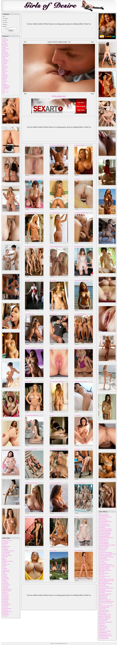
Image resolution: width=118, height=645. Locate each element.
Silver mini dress (53, 314)
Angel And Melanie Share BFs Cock (106, 537)
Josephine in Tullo (102, 613)
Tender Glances (5, 595)
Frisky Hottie (77, 449)
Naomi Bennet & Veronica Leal (80, 212)
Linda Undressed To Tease (104, 611)
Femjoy (3, 57)
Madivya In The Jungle (103, 548)
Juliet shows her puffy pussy (104, 534)
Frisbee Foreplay (102, 589)
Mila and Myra (102, 571)
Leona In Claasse (102, 518)
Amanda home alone (103, 598)
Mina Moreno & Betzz (7, 589)
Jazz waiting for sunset (103, 638)
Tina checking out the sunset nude (57, 381)
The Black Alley (5, 87)
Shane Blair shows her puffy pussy (106, 605)
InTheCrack (4, 62)
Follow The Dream (6, 584)
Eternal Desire (5, 56)
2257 (66, 643)
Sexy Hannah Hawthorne (55, 212)
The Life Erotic (5, 88)
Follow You (4, 574)
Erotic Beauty (5, 53)
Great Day (4, 580)
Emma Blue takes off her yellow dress (106, 579)
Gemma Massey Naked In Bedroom (57, 145)
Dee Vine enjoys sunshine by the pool (106, 601)
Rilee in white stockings (103, 573)
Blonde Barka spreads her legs (105, 570)
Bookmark (5, 26)
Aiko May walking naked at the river (106, 580)
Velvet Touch (5, 616)
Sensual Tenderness (6, 552)
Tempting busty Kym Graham (31, 482)
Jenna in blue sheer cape (104, 539)
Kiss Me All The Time (6, 608)
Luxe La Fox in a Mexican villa (105, 517)
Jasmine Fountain (102, 608)
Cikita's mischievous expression (105, 528)
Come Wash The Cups (103, 540)
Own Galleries (5, 18)
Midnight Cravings (6, 546)
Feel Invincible (5, 587)
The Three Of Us (102, 551)
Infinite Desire (5, 543)
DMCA (52, 643)
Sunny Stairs (77, 179)
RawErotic (4, 78)
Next (92, 42)
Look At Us (4, 544)
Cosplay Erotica (5, 48)
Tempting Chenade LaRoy (104, 536)
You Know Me (5, 598)
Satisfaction (4, 592)
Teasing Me (4, 568)
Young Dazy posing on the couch (105, 635)
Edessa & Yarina (53, 550)
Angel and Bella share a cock (56, 246)
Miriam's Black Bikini (103, 582)
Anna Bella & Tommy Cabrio (8, 550)
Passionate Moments (6, 604)
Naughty (27, 175)
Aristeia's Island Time (103, 628)
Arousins (4, 41)
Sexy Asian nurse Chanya (104, 586)
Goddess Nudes (5, 60)
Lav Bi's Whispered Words (104, 524)
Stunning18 (4, 84)
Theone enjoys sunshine (103, 619)
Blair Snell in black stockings (31, 212)
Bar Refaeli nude (53, 280)
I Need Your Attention (103, 519)
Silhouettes (4, 559)
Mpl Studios (4, 68)
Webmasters (5, 24)
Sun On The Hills (102, 585)
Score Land (4, 81)
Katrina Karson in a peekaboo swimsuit (107, 565)
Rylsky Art (4, 79)
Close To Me (4, 607)
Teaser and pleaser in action (104, 576)
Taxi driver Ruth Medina (104, 543)
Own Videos (5, 20)
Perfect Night (5, 581)
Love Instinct (5, 586)
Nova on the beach (102, 549)
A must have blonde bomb (55, 179)
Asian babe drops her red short (80, 381)
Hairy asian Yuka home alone (105, 531)
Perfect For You (5, 593)
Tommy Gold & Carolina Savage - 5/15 (59, 42)
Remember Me (5, 602)
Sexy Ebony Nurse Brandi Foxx (105, 521)
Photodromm (5, 75)
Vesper (26, 145)
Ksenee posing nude (103, 562)
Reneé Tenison (102, 574)
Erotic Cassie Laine (103, 620)
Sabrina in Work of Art (103, 595)
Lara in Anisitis (102, 592)
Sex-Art (4, 82)
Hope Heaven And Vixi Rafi (30, 449)
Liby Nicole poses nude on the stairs (106, 556)
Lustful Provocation (6, 590)
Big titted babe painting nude (31, 179)
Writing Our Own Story (7, 540)
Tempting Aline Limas (29, 314)
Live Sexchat (5, 22)
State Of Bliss (5, 556)
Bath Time (4, 565)
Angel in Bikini (102, 527)
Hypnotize (4, 562)
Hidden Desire (5, 613)
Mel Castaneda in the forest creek (105, 564)
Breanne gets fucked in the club (80, 347)
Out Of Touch (5, 577)
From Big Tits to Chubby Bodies (105, 622)
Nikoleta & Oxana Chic (79, 246)
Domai (3, 50)
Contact (3, 567)
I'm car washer (102, 561)
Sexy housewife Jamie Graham (105, 555)
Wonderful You (5, 547)
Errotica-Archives (6, 54)
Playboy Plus (5, 77)
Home (4, 16)
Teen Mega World (6, 85)
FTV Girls (4, 59)
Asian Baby (27, 280)
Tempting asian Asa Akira (30, 516)
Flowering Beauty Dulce (104, 636)
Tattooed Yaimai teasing (103, 515)
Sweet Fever (4, 576)
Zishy (3, 93)
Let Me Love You (5, 570)
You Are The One (5, 564)
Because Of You (102, 623)
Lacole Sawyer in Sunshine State (105, 530)
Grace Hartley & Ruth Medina (105, 533)
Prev (25, 42)
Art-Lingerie (4, 42)
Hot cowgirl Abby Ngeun (104, 607)
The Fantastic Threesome (104, 610)
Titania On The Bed (103, 522)
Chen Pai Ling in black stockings (105, 552)
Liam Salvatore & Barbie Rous (105, 593)
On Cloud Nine (5, 541)
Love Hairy (4, 63)
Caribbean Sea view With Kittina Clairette (107, 554)
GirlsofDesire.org (61, 643)
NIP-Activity (5, 71)
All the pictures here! (59, 96)
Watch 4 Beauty (5, 91)
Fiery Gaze (52, 347)
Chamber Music (102, 629)
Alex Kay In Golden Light (104, 559)
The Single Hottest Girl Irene (104, 525)
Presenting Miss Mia (103, 632)
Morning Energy (5, 599)
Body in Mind (5, 45)
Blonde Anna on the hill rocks (105, 599)
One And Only (5, 610)
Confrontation (5, 549)
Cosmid (3, 47)
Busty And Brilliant (103, 558)
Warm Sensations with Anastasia (105, 583)
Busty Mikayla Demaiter (79, 145)
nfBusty (4, 69)
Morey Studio (5, 66)
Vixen (3, 90)
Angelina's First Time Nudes (104, 616)
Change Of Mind (5, 571)
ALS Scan (4, 38)
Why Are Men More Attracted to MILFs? (107, 545)
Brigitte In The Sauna (78, 550)
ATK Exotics (5, 44)
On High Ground (5, 614)
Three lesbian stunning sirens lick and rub (58, 449)
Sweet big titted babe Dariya (55, 482)
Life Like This (5, 605)
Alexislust (76, 516)
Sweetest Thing (5, 583)
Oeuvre (100, 604)
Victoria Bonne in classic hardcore (57, 516)
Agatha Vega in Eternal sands (105, 617)
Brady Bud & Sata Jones (7, 611)
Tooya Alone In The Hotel (104, 567)
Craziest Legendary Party (79, 482)
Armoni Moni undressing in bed (105, 591)
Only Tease (4, 74)
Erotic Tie (52, 415)
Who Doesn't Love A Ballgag (105, 630)
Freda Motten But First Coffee (105, 614)
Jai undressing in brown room (105, 633)
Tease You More (5, 596)
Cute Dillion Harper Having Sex (31, 415)
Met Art (4, 65)
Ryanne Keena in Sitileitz (104, 568)
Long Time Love (5, 553)
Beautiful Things (5, 579)
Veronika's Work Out (103, 596)
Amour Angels (5, 40)
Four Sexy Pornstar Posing (79, 314)
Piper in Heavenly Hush (103, 546)
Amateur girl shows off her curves (81, 280)
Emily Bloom (5, 51)
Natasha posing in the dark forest (105, 602)
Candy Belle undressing (103, 542)
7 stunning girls (102, 625)
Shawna (26, 550)
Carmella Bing (77, 415)
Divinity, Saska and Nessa (30, 246)
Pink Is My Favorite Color (30, 347)
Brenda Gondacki (28, 381)
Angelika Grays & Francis (7, 561)
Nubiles (3, 72)
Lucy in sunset (102, 577)
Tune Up (4, 573)
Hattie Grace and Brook (103, 514)
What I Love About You (7, 555)
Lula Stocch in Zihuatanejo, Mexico (106, 588)
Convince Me (5, 601)
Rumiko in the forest (103, 626)
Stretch (3, 558)
